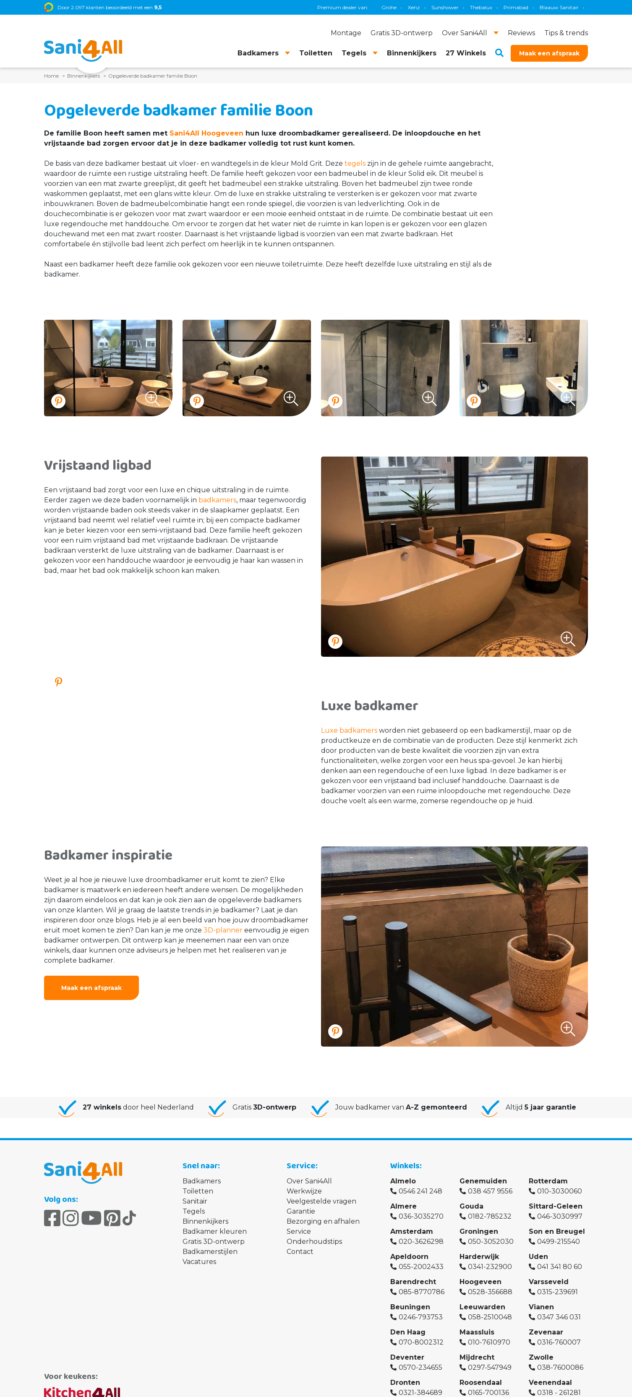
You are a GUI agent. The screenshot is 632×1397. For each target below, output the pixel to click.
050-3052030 (491, 1242)
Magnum (493, 7)
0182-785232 (490, 1216)
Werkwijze (304, 1191)
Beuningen (410, 1307)
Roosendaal (481, 1383)
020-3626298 (421, 1242)
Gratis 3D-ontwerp (214, 1242)
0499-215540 (558, 1242)
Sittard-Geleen (555, 1206)
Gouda (471, 1206)
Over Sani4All (309, 1181)
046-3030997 (559, 1216)
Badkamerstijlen (210, 1252)
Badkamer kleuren (215, 1231)
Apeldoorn (409, 1257)
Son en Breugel (557, 1231)
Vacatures (199, 1262)
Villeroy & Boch (563, 7)
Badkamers (202, 1181)
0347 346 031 (559, 1317)
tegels (355, 163)
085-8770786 (421, 1292)
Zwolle (541, 1357)
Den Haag (408, 1332)
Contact (300, 1252)
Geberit (437, 7)
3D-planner (223, 930)
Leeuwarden (482, 1307)
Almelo (403, 1181)
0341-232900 (490, 1267)
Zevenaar (546, 1332)
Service (299, 1231)
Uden (538, 1257)
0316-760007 (559, 1342)
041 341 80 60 (559, 1267)
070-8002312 (421, 1342)
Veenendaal (550, 1383)
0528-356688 (490, 1292)
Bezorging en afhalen (323, 1221)
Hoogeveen (480, 1282)
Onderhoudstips (314, 1242)
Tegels (194, 1211)
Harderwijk (479, 1257)
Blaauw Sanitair (397, 7)
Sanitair (195, 1201)
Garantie (301, 1211)
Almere (403, 1206)
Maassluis (477, 1332)
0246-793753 (421, 1317)
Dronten (405, 1383)
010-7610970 (489, 1342)
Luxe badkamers (349, 730)
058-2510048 (490, 1317)
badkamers (217, 500)
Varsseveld (549, 1282)
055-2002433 (421, 1267)
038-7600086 (560, 1367)
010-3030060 (559, 1191)
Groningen (479, 1231)
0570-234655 (420, 1367)
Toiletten (198, 1191)
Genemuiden (483, 1181)
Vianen (541, 1307)
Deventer (407, 1357)
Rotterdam (548, 1181)
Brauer (525, 7)
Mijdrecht (477, 1357)
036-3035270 (421, 1216)
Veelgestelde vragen (321, 1201)
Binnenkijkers (205, 1221)
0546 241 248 (420, 1191)
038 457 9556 (490, 1191)
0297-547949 (490, 1367)
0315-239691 (557, 1292)
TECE (464, 7)
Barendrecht (413, 1282)
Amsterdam (411, 1231)
